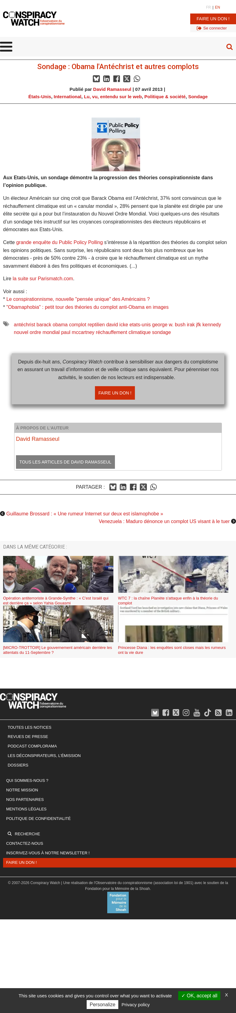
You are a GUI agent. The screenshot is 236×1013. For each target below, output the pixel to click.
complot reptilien (87, 324)
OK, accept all (199, 995)
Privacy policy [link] (136, 1004)
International (67, 96)
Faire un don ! (213, 18)
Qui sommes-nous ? (27, 780)
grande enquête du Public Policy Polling (59, 242)
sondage (161, 332)
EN (217, 7)
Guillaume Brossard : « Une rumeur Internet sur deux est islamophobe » (84, 513)
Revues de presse (28, 736)
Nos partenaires (25, 799)
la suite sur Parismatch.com (43, 278)
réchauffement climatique (123, 332)
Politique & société (165, 96)
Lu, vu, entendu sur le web (113, 96)
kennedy (212, 324)
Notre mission (22, 790)
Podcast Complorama (32, 746)
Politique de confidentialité (38, 818)
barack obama (52, 324)
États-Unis (39, 96)
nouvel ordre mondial (37, 332)
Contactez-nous (24, 843)
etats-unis (140, 324)
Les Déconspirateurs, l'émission (44, 755)
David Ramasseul (112, 89)
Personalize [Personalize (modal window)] (103, 1004)
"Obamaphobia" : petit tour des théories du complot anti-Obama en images (87, 307)
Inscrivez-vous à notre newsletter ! (48, 853)
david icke (117, 324)
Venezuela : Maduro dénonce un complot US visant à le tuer (164, 521)
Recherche (27, 834)
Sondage (197, 96)
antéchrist (24, 324)
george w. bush (169, 324)
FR (208, 7)
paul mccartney (78, 332)
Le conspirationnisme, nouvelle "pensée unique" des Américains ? (78, 299)
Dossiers (18, 765)
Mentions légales (26, 809)
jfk (198, 324)
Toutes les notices (29, 727)
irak (191, 324)
